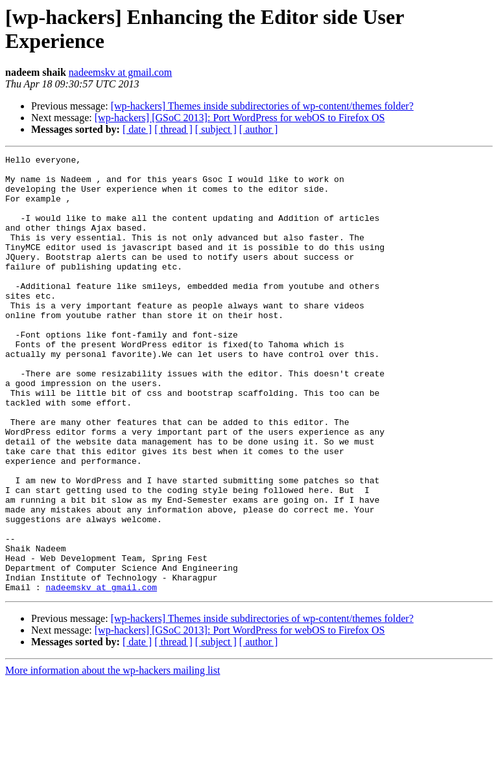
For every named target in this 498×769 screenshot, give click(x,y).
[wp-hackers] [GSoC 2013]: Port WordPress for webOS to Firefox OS (240, 117)
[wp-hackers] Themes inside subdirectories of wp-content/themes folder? (262, 105)
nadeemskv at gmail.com (120, 72)
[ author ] (258, 129)
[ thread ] (173, 129)
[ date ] (137, 129)
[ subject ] (216, 129)
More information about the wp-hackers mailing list (112, 757)
